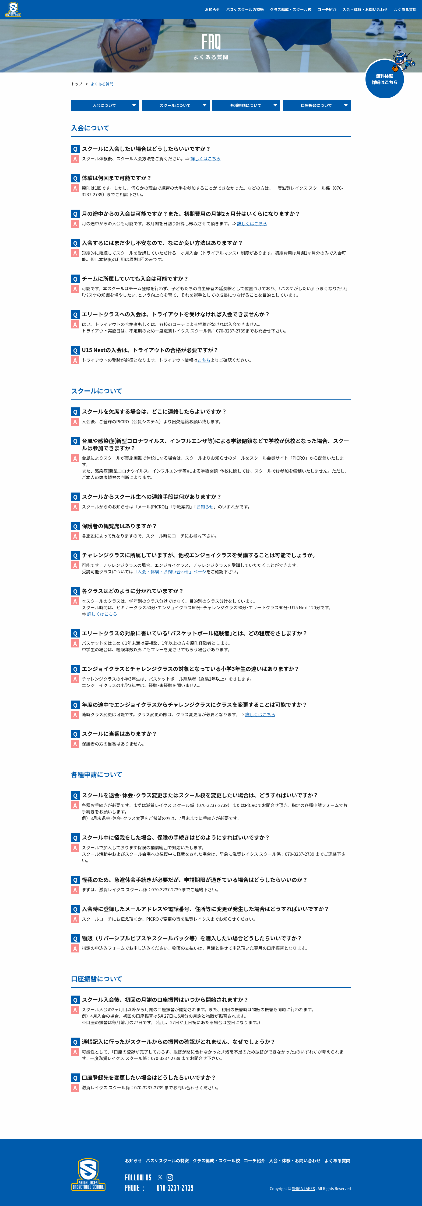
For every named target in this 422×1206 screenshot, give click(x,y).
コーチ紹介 (327, 9)
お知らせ (212, 9)
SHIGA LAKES (303, 1188)
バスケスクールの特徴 (245, 9)
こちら (204, 361)
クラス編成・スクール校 (290, 9)
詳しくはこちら (206, 159)
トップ (76, 83)
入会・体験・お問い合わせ (365, 9)
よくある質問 (405, 9)
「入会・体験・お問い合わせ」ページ (169, 572)
